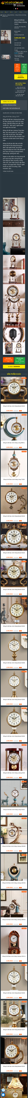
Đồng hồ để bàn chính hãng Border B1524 (14, 406)
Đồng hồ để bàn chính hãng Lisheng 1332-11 (14, 956)
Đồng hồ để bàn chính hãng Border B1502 (14, 626)
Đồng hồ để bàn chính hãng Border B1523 (14, 552)
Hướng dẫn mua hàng (9, 105)
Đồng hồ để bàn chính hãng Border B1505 (14, 699)
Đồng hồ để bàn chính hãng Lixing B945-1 (14, 442)
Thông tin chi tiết (8, 101)
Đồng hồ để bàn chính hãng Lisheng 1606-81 (14, 919)
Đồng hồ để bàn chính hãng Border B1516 (14, 516)
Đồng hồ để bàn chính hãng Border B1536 (14, 993)
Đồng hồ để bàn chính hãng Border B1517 (14, 1029)
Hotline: (21, 76)
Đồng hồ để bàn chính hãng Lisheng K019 (14, 773)
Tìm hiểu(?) (20, 53)
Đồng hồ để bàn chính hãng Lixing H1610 (14, 809)
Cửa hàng (19, 2)
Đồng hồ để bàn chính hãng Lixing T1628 (14, 479)
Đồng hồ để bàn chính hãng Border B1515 (14, 1066)
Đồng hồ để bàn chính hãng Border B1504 (14, 736)
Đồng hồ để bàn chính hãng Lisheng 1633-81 (14, 883)
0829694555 (21, 6)
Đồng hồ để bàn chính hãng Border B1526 (14, 589)
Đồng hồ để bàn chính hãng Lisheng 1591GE (14, 846)
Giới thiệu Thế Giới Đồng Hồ (11, 108)
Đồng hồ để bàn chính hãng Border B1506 (14, 662)
